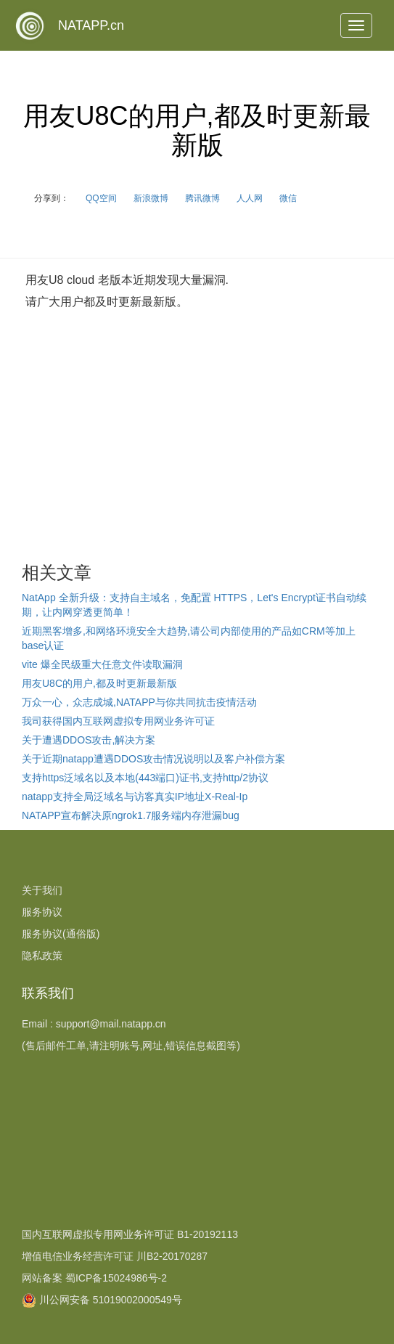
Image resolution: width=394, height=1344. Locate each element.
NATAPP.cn (91, 25)
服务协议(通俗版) (60, 934)
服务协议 (42, 912)
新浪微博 (151, 198)
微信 (288, 198)
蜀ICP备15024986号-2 (116, 1278)
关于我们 (42, 890)
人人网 (250, 198)
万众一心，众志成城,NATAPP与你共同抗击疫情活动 (139, 702)
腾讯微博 (202, 198)
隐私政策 (42, 955)
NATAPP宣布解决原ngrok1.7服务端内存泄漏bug (130, 815)
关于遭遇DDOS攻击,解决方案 (88, 740)
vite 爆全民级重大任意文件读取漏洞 (102, 664)
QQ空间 (101, 198)
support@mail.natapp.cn (111, 1024)
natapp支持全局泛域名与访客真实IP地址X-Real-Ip (134, 796)
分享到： (51, 198)
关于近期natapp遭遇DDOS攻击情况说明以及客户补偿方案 (153, 759)
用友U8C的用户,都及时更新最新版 (99, 683)
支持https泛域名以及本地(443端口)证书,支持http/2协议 (145, 777)
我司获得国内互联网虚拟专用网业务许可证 (118, 721)
